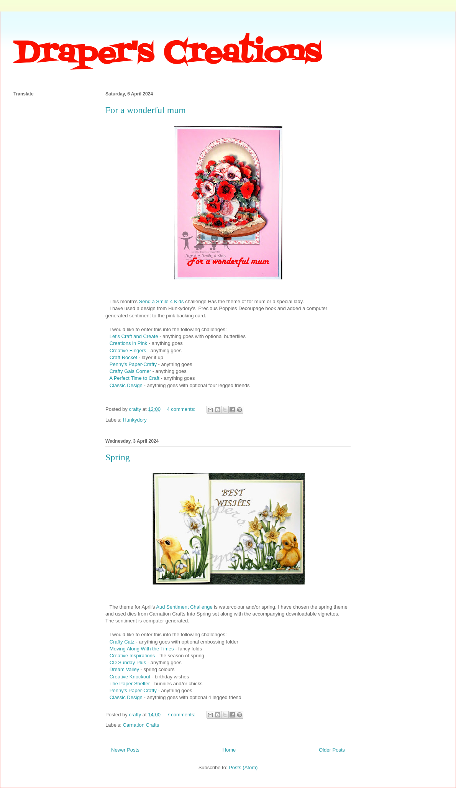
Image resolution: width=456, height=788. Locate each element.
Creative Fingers (128, 350)
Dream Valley (124, 669)
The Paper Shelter (130, 683)
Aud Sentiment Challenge (184, 607)
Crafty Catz (123, 642)
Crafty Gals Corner (129, 371)
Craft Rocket (123, 357)
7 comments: (182, 714)
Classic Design (126, 385)
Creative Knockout (130, 677)
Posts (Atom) (243, 767)
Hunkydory (135, 420)
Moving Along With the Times (142, 649)
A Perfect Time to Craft (134, 378)
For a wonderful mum (145, 110)
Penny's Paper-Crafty (134, 364)
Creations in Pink (129, 343)
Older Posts (332, 750)
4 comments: (182, 409)
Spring (117, 457)
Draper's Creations (167, 54)
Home (229, 750)
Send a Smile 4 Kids (161, 301)
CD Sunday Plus (129, 662)
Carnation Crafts (141, 725)
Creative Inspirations (132, 655)
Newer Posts (125, 750)
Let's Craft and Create (133, 336)
